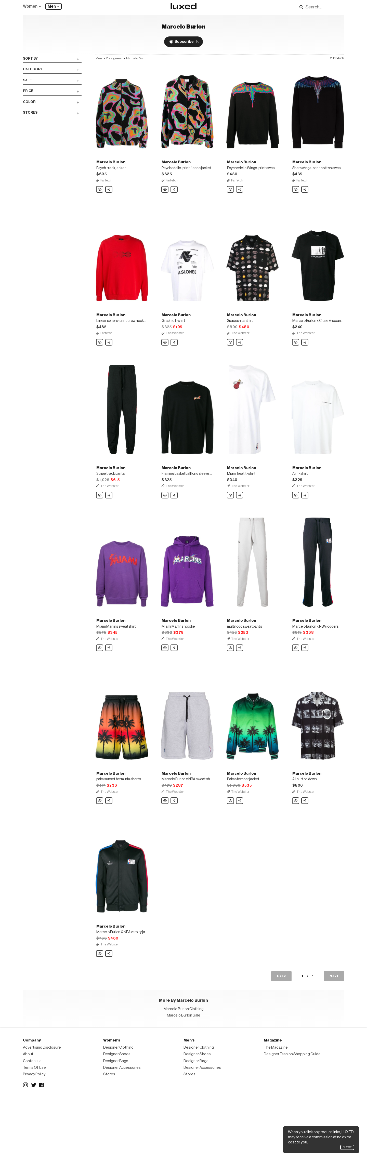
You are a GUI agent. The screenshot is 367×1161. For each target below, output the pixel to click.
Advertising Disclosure (42, 1109)
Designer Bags (115, 1122)
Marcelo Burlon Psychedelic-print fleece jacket (165, 200)
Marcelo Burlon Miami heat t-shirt (230, 526)
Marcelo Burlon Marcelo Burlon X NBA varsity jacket (100, 1015)
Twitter (33, 1146)
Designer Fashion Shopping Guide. (292, 1116)
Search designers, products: (294, 7)
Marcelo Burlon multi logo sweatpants (230, 689)
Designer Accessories (122, 1129)
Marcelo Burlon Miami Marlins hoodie (165, 689)
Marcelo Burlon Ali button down (296, 852)
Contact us (32, 1122)
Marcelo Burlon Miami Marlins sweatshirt (100, 689)
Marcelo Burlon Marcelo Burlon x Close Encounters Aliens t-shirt (296, 363)
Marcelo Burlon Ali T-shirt (296, 526)
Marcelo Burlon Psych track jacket (100, 200)
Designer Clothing (118, 1109)
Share (109, 198)
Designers (114, 58)
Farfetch (106, 190)
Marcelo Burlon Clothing (184, 1071)
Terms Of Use (34, 1129)
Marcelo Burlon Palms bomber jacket (230, 852)
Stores (109, 1136)
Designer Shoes (116, 1116)
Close (347, 1147)
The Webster (175, 353)
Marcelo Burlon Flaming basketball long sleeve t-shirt (165, 526)
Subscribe (187, 42)
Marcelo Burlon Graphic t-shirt (165, 363)
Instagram (25, 1146)
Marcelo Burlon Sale (183, 1077)
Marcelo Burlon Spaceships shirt (230, 363)
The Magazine (276, 1109)
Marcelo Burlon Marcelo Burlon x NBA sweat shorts (165, 852)
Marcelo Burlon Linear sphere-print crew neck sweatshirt (100, 363)
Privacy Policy (34, 1136)
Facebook (41, 1146)
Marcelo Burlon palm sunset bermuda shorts (100, 852)
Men (52, 6)
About (28, 1116)
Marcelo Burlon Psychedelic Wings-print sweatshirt (230, 200)
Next (334, 1037)
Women (30, 6)
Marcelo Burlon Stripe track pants (100, 526)
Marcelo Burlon (137, 58)
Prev (281, 1037)
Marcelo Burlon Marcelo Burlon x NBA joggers (296, 689)
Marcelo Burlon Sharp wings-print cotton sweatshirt (296, 200)
